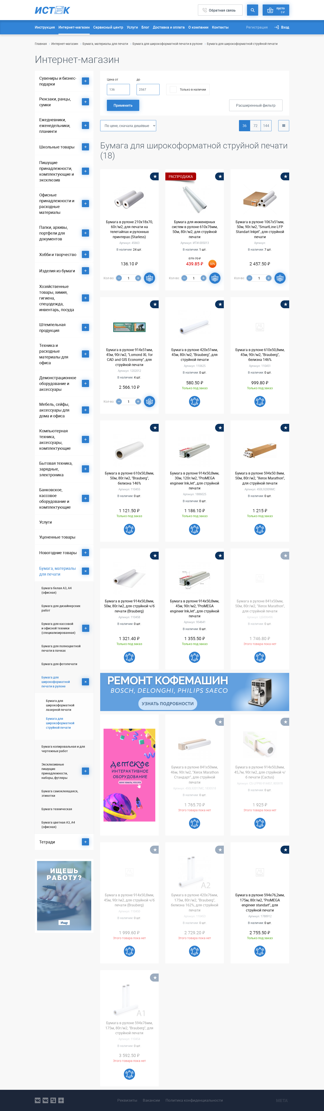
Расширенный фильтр (256, 105)
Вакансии (151, 1100)
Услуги (132, 27)
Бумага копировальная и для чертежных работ (63, 748)
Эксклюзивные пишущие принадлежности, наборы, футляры (55, 771)
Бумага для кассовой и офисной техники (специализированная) (58, 628)
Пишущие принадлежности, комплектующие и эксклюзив (56, 171)
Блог (145, 27)
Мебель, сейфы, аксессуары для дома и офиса (54, 410)
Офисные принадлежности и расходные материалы (56, 203)
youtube (61, 1100)
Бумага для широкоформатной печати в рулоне (167, 44)
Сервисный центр (108, 27)
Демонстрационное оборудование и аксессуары (57, 383)
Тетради (47, 842)
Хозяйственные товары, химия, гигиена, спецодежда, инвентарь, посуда (56, 298)
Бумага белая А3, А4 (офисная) (57, 590)
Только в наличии (193, 89)
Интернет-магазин (74, 27)
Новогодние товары (58, 552)
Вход (285, 27)
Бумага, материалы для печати (105, 44)
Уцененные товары (57, 537)
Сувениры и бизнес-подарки (57, 81)
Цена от (112, 79)
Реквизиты (127, 1100)
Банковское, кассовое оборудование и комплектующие (55, 498)
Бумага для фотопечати (59, 664)
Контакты (220, 27)
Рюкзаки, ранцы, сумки (55, 101)
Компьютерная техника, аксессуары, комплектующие (55, 439)
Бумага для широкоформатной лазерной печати (60, 705)
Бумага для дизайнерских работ (61, 608)
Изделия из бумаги (57, 270)
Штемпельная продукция (52, 327)
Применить (123, 105)
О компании (198, 27)
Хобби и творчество (57, 254)
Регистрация (257, 27)
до (138, 79)
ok (53, 1100)
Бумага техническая (57, 809)
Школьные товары (57, 147)
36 (245, 125)
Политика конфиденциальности (194, 1100)
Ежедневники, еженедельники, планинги (54, 125)
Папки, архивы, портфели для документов (53, 233)
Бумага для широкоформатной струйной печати (60, 723)
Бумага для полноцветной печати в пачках (61, 648)
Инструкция (45, 27)
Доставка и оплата (169, 27)
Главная (41, 44)
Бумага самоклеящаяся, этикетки (60, 793)
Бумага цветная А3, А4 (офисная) (58, 824)
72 (255, 125)
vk (37, 1100)
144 (266, 125)
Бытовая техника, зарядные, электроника (56, 468)
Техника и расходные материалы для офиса (53, 354)
